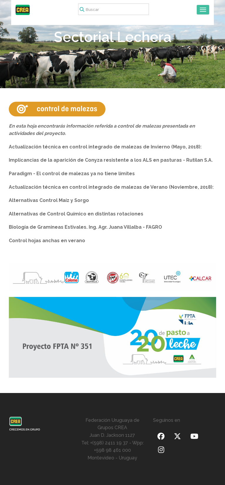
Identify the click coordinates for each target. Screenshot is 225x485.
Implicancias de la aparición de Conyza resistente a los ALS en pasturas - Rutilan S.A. (111, 160)
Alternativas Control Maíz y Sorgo (49, 200)
